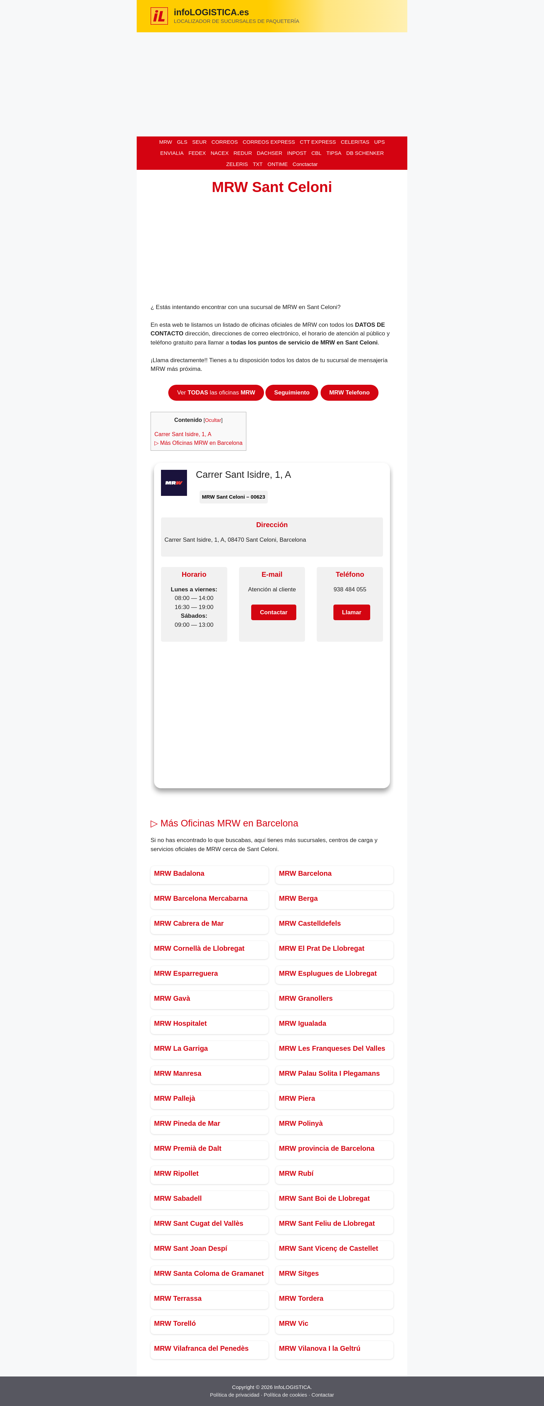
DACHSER (269, 153)
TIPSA (333, 153)
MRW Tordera (301, 1298)
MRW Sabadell (178, 1198)
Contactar (323, 1395)
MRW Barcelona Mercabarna (201, 898)
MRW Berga (298, 898)
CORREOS (225, 142)
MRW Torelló (175, 1323)
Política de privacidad (235, 1395)
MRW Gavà (172, 998)
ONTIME (277, 164)
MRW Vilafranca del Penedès (201, 1348)
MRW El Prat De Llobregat (321, 948)
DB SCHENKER (365, 153)
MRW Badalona (179, 873)
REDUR (242, 153)
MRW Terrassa (178, 1298)
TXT (258, 164)
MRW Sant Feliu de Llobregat (327, 1223)
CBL (316, 153)
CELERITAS (355, 142)
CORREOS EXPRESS (269, 142)
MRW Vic (293, 1323)
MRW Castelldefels (310, 923)
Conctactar (305, 164)
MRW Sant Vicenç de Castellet (328, 1248)
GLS (182, 142)
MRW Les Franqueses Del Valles (332, 1048)
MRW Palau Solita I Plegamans (329, 1073)
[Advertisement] (272, 84)
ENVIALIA (172, 153)
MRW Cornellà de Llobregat (199, 948)
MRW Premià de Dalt (187, 1148)
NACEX (220, 153)
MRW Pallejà (174, 1098)
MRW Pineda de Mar (187, 1123)
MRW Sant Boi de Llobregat (324, 1198)
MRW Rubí (296, 1173)
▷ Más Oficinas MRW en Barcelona (198, 443)
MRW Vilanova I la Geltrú (319, 1348)
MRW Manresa (177, 1073)
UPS (379, 142)
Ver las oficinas (216, 392)
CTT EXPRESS (318, 142)
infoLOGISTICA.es (211, 12)
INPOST (297, 153)
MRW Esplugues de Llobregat (328, 973)
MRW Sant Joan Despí (190, 1248)
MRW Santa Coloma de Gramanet (209, 1273)
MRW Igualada (302, 1023)
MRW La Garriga (181, 1048)
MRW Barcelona (305, 873)
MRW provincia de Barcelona (326, 1148)
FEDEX (197, 153)
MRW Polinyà (301, 1123)
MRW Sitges (299, 1273)
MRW (165, 142)
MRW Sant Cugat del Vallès (198, 1223)
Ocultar (213, 420)
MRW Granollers (306, 998)
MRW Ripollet (176, 1173)
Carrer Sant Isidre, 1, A (182, 434)
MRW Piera (297, 1098)
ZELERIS (237, 164)
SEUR (199, 142)
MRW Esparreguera (186, 973)
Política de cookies (285, 1395)
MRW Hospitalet (180, 1023)
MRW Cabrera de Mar (189, 923)
